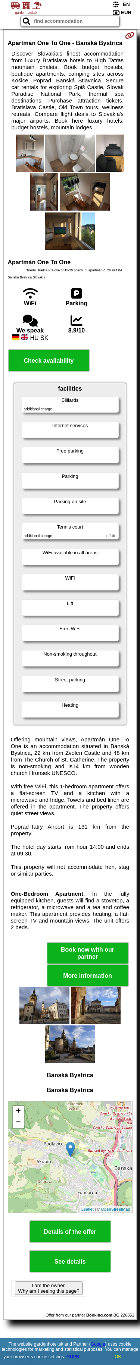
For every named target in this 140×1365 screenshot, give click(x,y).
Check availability (49, 360)
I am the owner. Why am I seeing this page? (48, 1288)
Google (98, 1344)
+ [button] (18, 1111)
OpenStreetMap (115, 1209)
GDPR (73, 1356)
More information (87, 975)
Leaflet (87, 1209)
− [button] (18, 1122)
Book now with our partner (87, 953)
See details (70, 1261)
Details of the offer (70, 1232)
